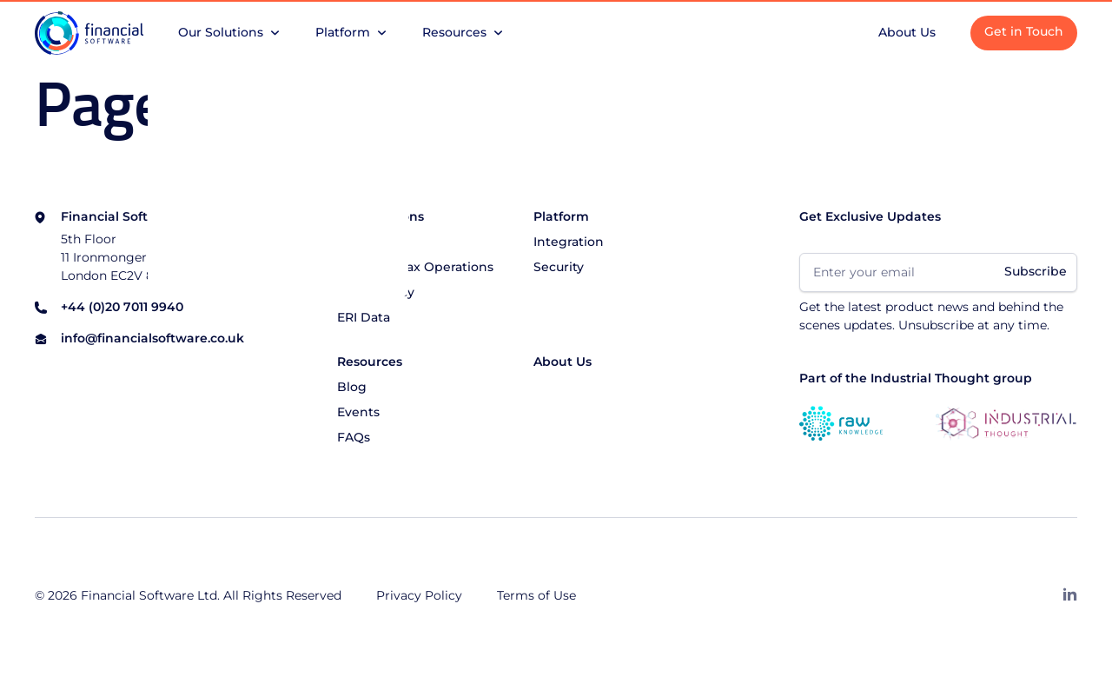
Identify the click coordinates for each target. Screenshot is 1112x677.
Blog (352, 387)
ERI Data (363, 318)
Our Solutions (380, 217)
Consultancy (375, 293)
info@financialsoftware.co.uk (152, 339)
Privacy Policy (419, 596)
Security (558, 267)
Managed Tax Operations (415, 267)
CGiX (352, 242)
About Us (562, 362)
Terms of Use (536, 596)
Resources (369, 362)
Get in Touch (1023, 32)
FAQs (353, 438)
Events (358, 412)
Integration (568, 242)
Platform (561, 217)
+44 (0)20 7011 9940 (122, 308)
